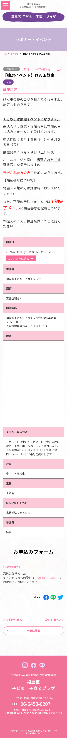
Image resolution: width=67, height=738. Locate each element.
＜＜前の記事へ (12, 619)
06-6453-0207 (48, 577)
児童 (8, 82)
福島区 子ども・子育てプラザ (33, 16)
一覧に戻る (33, 630)
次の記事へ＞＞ (54, 619)
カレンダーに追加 (18, 258)
